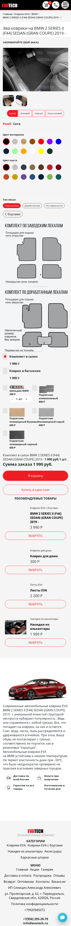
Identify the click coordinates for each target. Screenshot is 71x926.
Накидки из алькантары (40, 626)
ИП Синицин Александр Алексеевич (34, 888)
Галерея (47, 869)
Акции (34, 869)
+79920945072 (34, 910)
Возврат (10, 882)
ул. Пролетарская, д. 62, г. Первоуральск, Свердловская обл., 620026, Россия (35, 896)
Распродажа (42, 875)
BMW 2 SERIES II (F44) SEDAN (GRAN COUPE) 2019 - (46, 517)
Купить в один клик (35, 490)
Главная (22, 869)
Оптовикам (25, 882)
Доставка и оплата (17, 875)
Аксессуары (53, 851)
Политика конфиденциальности (34, 904)
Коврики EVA (16, 845)
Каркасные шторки (35, 857)
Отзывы (59, 875)
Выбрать (35, 536)
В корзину (35, 476)
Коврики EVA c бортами (45, 845)
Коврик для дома (44, 556)
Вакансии (58, 882)
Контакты (43, 882)
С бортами (12, 214)
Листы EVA (38, 590)
